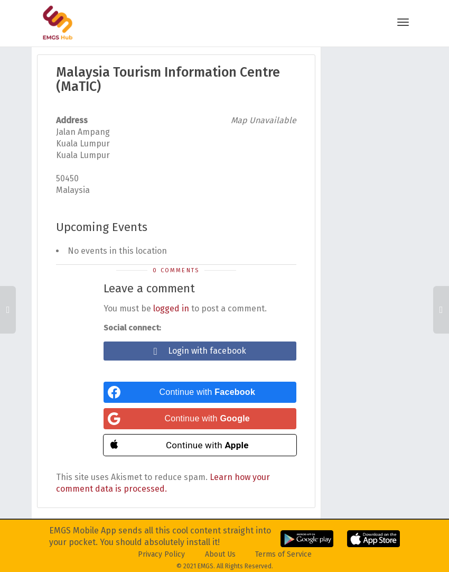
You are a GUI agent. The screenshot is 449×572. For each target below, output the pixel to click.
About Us (220, 554)
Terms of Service (283, 554)
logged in (171, 308)
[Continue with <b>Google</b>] (200, 418)
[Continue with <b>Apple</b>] (200, 445)
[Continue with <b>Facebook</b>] (200, 392)
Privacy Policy (161, 554)
